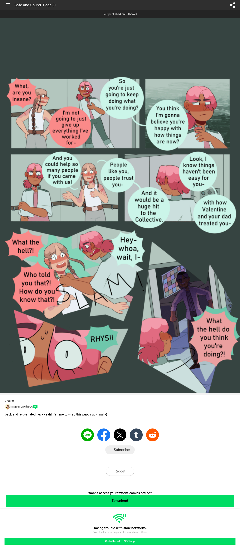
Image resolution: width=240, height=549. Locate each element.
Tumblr (136, 434)
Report (120, 471)
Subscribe (122, 450)
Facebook (103, 434)
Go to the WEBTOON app (120, 541)
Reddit (152, 434)
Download (120, 501)
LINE (87, 434)
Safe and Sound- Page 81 (35, 5)
